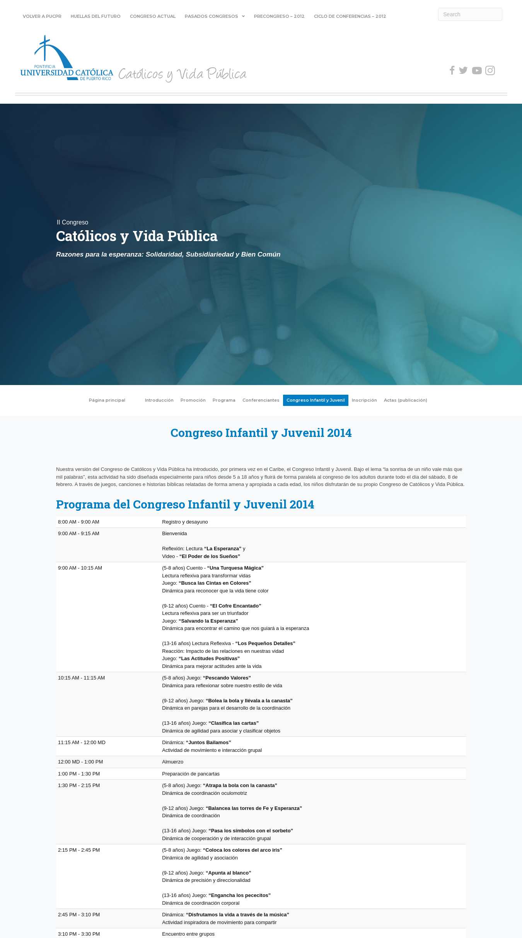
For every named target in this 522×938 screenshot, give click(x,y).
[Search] (470, 14)
